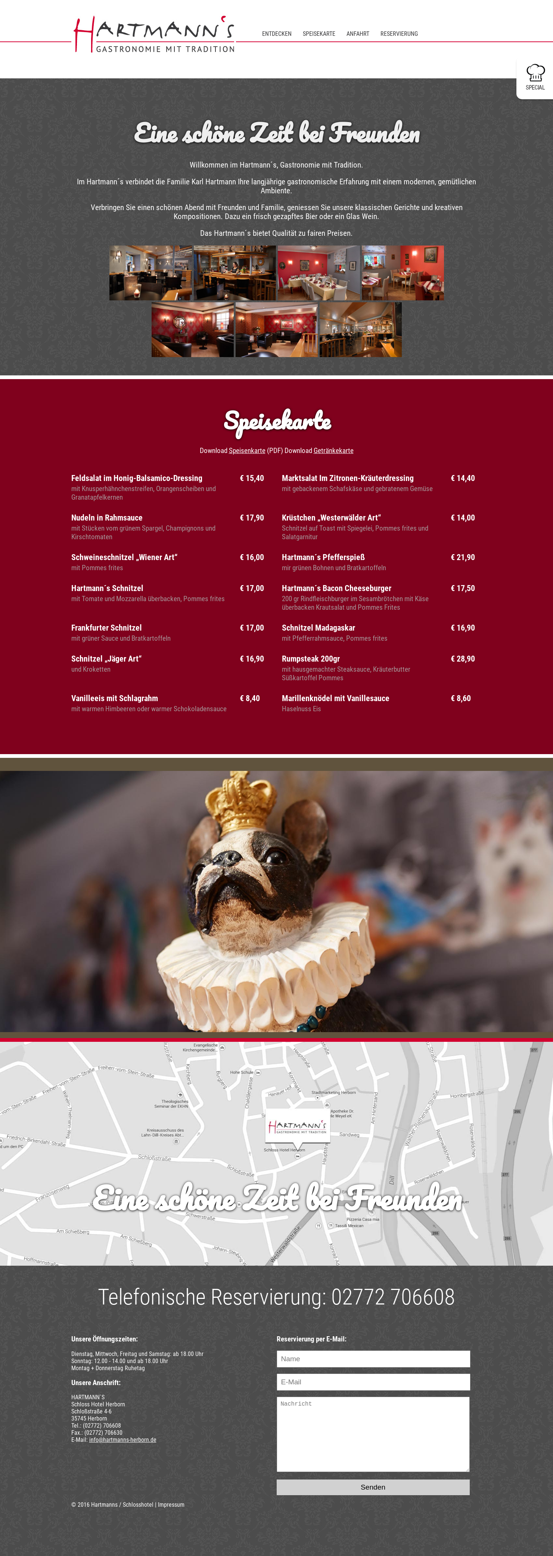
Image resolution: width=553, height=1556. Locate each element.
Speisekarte (319, 33)
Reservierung (399, 33)
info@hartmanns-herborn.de (122, 1439)
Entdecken (277, 33)
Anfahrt (358, 33)
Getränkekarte (334, 450)
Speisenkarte (247, 450)
